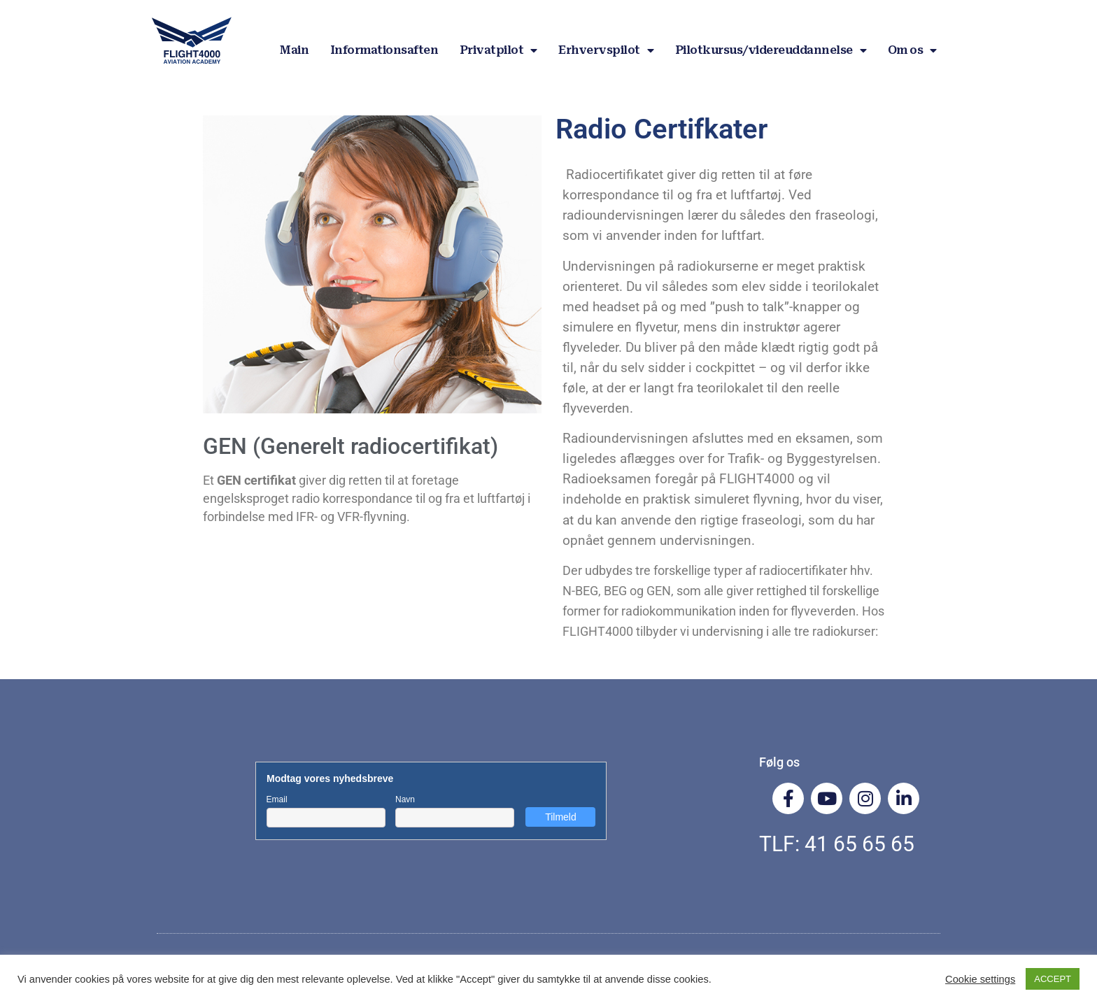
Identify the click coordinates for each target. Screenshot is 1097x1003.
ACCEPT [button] (1052, 979)
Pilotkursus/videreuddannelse (771, 50)
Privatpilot (498, 50)
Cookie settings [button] (980, 979)
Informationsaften (384, 50)
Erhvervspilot (605, 50)
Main (294, 50)
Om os (912, 50)
